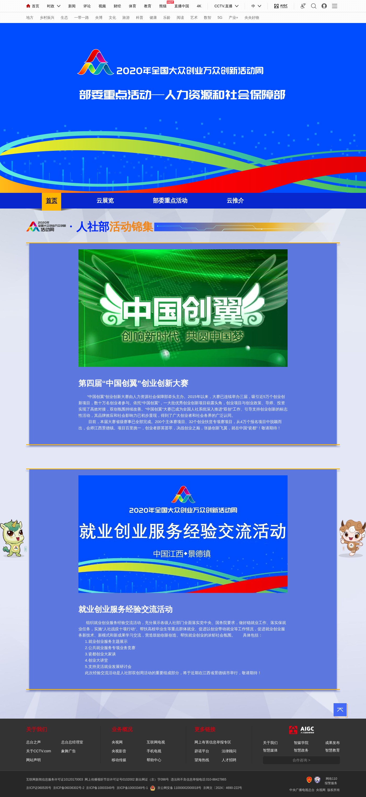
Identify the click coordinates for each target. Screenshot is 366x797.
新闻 (72, 6)
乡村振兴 (47, 17)
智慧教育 (332, 750)
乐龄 (166, 17)
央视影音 (119, 751)
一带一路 (81, 17)
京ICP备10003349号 (100, 788)
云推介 (235, 200)
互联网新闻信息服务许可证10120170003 (54, 779)
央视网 (117, 742)
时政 (50, 6)
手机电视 (154, 751)
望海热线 (202, 760)
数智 (207, 17)
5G (220, 17)
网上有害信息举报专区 (213, 742)
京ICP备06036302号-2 (68, 788)
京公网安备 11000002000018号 (176, 788)
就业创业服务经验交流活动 (125, 609)
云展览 (105, 200)
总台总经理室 (72, 742)
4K (199, 6)
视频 (102, 6)
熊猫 (163, 6)
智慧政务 (301, 750)
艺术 (194, 17)
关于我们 (270, 743)
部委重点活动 (170, 200)
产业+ (233, 17)
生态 (64, 17)
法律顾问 (229, 751)
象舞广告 (68, 751)
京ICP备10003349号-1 (132, 788)
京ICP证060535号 (38, 788)
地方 (29, 17)
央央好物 (251, 17)
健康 (153, 17)
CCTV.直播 (223, 6)
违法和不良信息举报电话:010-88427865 (198, 779)
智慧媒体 (270, 750)
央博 (98, 17)
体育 (132, 6)
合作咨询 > (301, 760)
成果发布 (332, 743)
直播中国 (181, 6)
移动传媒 (119, 760)
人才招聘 (229, 760)
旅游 (126, 17)
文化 (112, 17)
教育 (147, 6)
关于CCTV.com (38, 751)
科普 (139, 17)
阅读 (180, 17)
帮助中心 (154, 760)
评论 (87, 6)
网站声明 (33, 760)
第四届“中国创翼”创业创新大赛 (133, 383)
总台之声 (33, 742)
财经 (117, 6)
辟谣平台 (202, 751)
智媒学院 (301, 743)
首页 (32, 6)
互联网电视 (156, 742)
